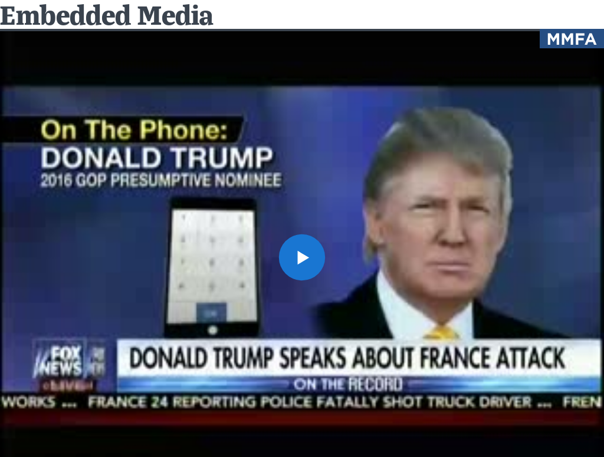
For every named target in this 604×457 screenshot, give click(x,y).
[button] (302, 257)
